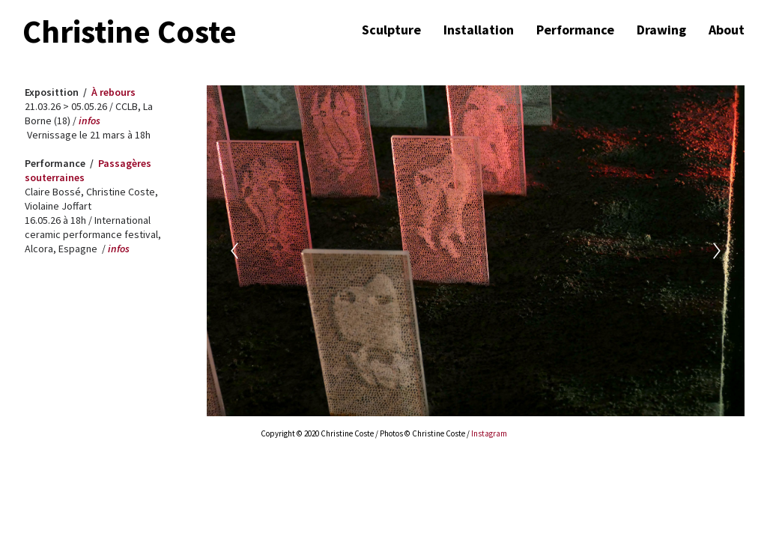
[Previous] (234, 250)
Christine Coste (129, 32)
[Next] (716, 250)
